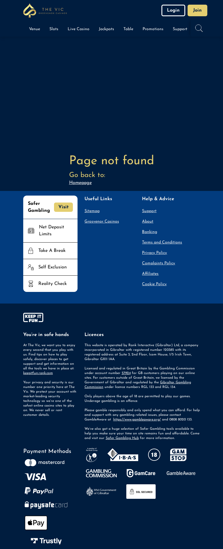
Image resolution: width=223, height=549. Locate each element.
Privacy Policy (154, 253)
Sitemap (92, 211)
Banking (149, 232)
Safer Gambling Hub (122, 438)
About (147, 221)
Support (149, 211)
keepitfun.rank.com (38, 373)
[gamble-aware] (50, 318)
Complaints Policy (158, 263)
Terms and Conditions (162, 242)
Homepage (80, 182)
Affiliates (150, 274)
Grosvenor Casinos (101, 221)
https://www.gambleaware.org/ (137, 419)
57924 (126, 373)
